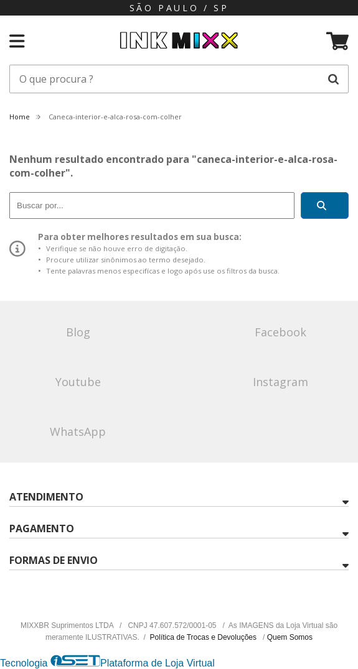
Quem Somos (290, 637)
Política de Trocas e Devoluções (204, 637)
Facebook (280, 332)
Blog (78, 332)
